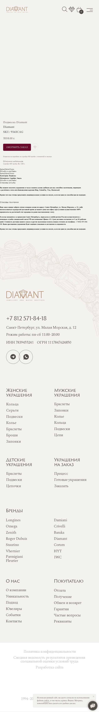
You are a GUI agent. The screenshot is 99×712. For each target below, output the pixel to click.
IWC (58, 557)
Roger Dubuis (16, 539)
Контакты (14, 621)
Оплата (60, 590)
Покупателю (68, 581)
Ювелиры (14, 609)
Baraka (59, 532)
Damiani (60, 520)
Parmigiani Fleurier (14, 559)
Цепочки (13, 486)
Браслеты (62, 404)
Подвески (62, 429)
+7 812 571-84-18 (26, 319)
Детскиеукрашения (19, 462)
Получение (63, 597)
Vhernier (13, 551)
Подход (12, 602)
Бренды (14, 511)
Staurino (12, 545)
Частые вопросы (67, 615)
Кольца (60, 423)
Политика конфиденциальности (50, 651)
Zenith (11, 532)
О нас (12, 581)
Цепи (58, 435)
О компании (16, 590)
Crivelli (59, 526)
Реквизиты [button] (63, 621)
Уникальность (17, 596)
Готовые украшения (70, 480)
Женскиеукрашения (19, 393)
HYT (58, 551)
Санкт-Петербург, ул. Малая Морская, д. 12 (41, 327)
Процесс (61, 473)
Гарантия (61, 609)
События (13, 615)
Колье (59, 416)
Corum (59, 545)
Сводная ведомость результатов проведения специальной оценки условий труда (49, 659)
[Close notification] (93, 696)
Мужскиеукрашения (67, 393)
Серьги (12, 410)
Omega (11, 526)
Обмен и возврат (67, 603)
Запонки (61, 410)
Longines (13, 520)
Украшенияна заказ (67, 462)
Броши (12, 435)
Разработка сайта (49, 667)
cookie (46, 700)
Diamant (60, 539)
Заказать (61, 486)
